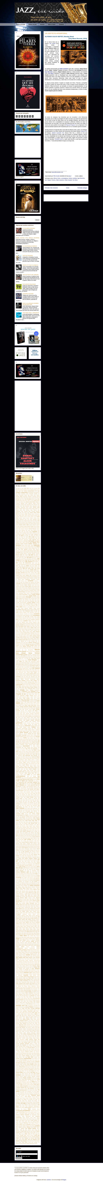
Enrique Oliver (33, 673)
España (38, 679)
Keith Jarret (30, 844)
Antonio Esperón (32, 524)
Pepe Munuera (24, 998)
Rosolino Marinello (24, 1043)
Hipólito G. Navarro (23, 733)
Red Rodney (28, 1027)
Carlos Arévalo (27, 585)
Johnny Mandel (19, 815)
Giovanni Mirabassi (36, 712)
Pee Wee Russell (21, 995)
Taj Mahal (25, 1083)
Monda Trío (18, 941)
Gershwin (18, 710)
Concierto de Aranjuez (28, 613)
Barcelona (18, 545)
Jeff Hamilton (30, 789)
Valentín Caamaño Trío (58, 133)
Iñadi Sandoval (34, 747)
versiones (37, 1116)
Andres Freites (27, 516)
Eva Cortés (21, 683)
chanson (29, 594)
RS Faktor (29, 1044)
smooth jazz (35, 1069)
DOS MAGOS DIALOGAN (29, 284)
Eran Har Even (24, 676)
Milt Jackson (24, 937)
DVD (26, 661)
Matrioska (38, 915)
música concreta (30, 946)
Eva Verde (37, 683)
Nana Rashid (18, 952)
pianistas (18, 1005)
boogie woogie (19, 568)
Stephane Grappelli (36, 1076)
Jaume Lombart (23, 766)
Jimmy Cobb (21, 795)
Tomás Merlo (23, 1102)
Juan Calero (35, 828)
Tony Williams (25, 1104)
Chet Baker (28, 597)
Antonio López (30, 526)
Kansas (31, 842)
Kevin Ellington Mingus (28, 850)
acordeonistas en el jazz (34, 491)
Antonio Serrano (32, 528)
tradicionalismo (37, 1106)
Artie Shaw (37, 536)
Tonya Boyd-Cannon (32, 1104)
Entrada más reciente (51, 188)
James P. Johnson (35, 759)
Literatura (18, 872)
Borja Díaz (27, 569)
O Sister (32, 968)
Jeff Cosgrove (24, 789)
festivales (22, 690)
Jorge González (33, 819)
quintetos (25, 1011)
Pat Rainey (24, 986)
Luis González (19, 881)
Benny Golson (33, 550)
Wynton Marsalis (23, 1136)
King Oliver (33, 852)
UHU (29, 1112)
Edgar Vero (29, 662)
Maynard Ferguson (71, 125)
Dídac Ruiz (21, 647)
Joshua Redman (29, 828)
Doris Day (35, 657)
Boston (38, 569)
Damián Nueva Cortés (35, 623)
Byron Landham (30, 578)
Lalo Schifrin (25, 858)
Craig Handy (27, 619)
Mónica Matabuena (26, 941)
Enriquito (38, 675)
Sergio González (23, 1064)
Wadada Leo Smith (31, 1127)
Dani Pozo (37, 626)
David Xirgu (25, 639)
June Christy (23, 840)
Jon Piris (17, 816)
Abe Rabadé (24, 491)
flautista (29, 691)
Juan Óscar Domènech (28, 834)
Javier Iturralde (30, 770)
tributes (23, 1107)
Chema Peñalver (21, 597)
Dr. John (31, 658)
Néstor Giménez (23, 956)
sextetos (35, 1064)
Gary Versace (19, 705)
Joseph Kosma (19, 827)
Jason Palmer (25, 765)
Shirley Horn (34, 1066)
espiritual (28, 680)
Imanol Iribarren (36, 744)
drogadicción (18, 660)
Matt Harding (18, 916)
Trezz (20, 1107)
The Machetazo (36, 1092)
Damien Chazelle (20, 624)
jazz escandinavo (33, 777)
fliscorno (28, 692)
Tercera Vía (23, 1087)
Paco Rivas (32, 983)
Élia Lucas (24, 666)
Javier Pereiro (23, 774)
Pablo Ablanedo (19, 977)
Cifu (36, 605)
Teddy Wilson (37, 1084)
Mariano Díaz (19, 904)
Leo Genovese (29, 863)
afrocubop (25, 496)
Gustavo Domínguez (35, 723)
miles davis (23, 935)
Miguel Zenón (30, 931)
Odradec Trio (22, 969)
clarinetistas (18, 609)
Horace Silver (30, 735)
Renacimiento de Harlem (32, 1028)
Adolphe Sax (37, 493)
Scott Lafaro (34, 1060)
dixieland (38, 651)
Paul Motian (21, 990)
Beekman (18, 548)
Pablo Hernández (24, 980)
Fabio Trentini (25, 684)
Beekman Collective (24, 548)
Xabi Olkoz (29, 1136)
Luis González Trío (27, 881)
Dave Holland (24, 633)
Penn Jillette (37, 995)
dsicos (26, 660)
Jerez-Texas (37, 790)
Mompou (38, 940)
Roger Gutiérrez (29, 1039)
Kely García (27, 846)
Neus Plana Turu (31, 956)
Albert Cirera (37, 500)
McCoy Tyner (33, 921)
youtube (35, 1142)
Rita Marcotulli (31, 1035)
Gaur (23, 705)
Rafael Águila (24, 1013)
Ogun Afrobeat (32, 969)
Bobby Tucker (34, 567)
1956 (22, 488)
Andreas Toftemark (20, 516)
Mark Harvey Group (35, 907)
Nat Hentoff (30, 952)
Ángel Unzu (21, 520)
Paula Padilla (28, 991)
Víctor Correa (34, 1120)
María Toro (37, 903)
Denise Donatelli (23, 643)
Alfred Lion (37, 508)
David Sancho (37, 638)
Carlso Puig (34, 587)
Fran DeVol (29, 694)
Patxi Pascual (23, 987)
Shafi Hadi (18, 1065)
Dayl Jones (37, 639)
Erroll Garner (33, 677)
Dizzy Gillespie (21, 653)
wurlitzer (17, 1136)
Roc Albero (37, 1036)
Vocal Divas (32, 1125)
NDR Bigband (33, 954)
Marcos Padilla (36, 900)
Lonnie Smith (21, 874)
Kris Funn (28, 854)
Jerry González (27, 791)
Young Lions (30, 1142)
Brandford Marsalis (20, 572)
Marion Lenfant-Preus (25, 907)
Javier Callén (28, 767)
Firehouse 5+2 (19, 691)
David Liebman (33, 635)
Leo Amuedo (23, 863)
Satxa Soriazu (19, 1057)
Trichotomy (34, 1107)
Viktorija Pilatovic (36, 1121)
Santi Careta (18, 1054)
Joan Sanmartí (19, 801)
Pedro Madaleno (19, 994)
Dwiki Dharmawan (32, 661)
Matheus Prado (25, 915)
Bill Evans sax (35, 557)
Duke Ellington (32, 660)
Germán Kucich (28, 709)
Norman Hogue (36, 965)
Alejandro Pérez (24, 503)
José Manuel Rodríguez (28, 824)
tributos (29, 1107)
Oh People (37, 969)
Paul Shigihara (34, 990)
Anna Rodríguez (28, 522)
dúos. (23, 661)
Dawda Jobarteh (31, 639)
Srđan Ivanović (25, 1073)
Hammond (27, 725)
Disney (34, 651)
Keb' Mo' (21, 844)
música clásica (20, 946)
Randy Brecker (26, 1019)
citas (31, 606)
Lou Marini (28, 876)
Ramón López (22, 1017)
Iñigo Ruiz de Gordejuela (31, 748)
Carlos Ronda (22, 587)
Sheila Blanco (34, 1065)
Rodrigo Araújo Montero (34, 1038)
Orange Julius (37, 971)
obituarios (37, 968)
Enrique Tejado (26, 675)
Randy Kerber (33, 1019)
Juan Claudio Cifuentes (25, 831)
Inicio (67, 188)
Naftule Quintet (31, 950)
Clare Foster (20, 608)
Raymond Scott (22, 1024)
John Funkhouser (33, 808)
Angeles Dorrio (27, 520)
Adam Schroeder (29, 493)
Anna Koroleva (22, 522)
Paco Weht (37, 983)
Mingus (17, 938)
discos (37, 650)
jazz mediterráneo (20, 782)
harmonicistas (24, 728)
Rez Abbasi (37, 1030)
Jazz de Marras (31, 776)
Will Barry (29, 1131)
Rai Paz (21, 1015)
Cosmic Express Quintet (21, 618)
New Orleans (19, 957)
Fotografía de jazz (21, 694)
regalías (33, 1027)
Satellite (38, 1055)
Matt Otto (29, 916)
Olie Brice (26, 971)
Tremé (17, 1107)
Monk (32, 941)
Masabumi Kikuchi (27, 914)
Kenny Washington (26, 848)
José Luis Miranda (23, 823)
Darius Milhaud (22, 631)
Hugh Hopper (30, 737)
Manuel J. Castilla (24, 893)
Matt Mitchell (24, 916)
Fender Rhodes (33, 687)
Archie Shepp (29, 531)
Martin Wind (22, 912)
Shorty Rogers (21, 1068)
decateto (33, 641)
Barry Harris (30, 545)
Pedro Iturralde (36, 992)
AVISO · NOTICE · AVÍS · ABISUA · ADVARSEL (28, 237)
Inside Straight (27, 747)
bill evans (29, 557)
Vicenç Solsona (25, 1117)
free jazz (24, 701)
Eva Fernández (31, 683)
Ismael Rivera (32, 752)
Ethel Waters (35, 681)
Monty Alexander (28, 942)
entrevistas (18, 676)
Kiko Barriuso (33, 851)
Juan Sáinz (35, 834)
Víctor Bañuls (22, 1120)
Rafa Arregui (22, 1012)
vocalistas (37, 1125)
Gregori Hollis (22, 720)
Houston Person (19, 737)
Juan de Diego (34, 831)
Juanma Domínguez (22, 836)
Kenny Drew (18, 848)
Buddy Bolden (22, 575)
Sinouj (22, 1069)
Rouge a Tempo (33, 1043)
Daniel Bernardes (19, 627)
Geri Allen (22, 709)
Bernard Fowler (36, 552)
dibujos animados (27, 646)
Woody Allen (23, 1135)
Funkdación (31, 700)
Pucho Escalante (29, 1009)
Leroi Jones (34, 865)
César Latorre (27, 593)
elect (20, 666)
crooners (33, 619)
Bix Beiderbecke (27, 563)
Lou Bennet (23, 876)
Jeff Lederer (37, 789)
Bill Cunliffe (24, 557)
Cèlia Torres (37, 591)
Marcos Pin (84, 131)
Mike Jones (21, 933)
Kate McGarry (34, 843)
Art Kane (36, 535)
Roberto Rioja (32, 1036)
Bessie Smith (19, 554)
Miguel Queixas (30, 930)
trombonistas (19, 1110)
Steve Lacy (34, 1077)
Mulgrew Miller (27, 945)
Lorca (26, 874)
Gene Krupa (27, 705)
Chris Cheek (37, 599)
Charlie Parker (32, 595)
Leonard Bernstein (20, 865)
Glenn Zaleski (28, 716)
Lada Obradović (28, 857)
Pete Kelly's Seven (27, 999)
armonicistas (18, 534)
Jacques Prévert (19, 758)
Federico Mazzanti (33, 685)
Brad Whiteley (37, 571)
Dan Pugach (37, 624)
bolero (38, 567)
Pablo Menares (36, 980)
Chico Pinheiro (19, 599)
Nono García (22, 965)
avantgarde (37, 541)
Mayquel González (19, 920)
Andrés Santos (22, 518)
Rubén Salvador (26, 1046)
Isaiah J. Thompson (20, 752)
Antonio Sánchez (24, 528)
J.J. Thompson (19, 755)
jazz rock (22, 783)
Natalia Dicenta (19, 953)
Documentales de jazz (21, 654)
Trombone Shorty (36, 1109)
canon (26, 580)
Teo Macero (33, 1085)
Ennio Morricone (19, 672)
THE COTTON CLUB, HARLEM (30, 274)
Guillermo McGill (36, 721)
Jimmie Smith (33, 794)
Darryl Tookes (29, 631)
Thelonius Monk (35, 1095)
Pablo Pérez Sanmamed (21, 982)
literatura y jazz (25, 872)
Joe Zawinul (27, 805)
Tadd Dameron (19, 1083)
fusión (38, 701)
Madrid (31, 885)
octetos (17, 969)
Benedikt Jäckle (31, 549)
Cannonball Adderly (20, 580)
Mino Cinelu (22, 938)
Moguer (24, 940)
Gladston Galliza (19, 714)
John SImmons (36, 812)
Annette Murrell (19, 523)
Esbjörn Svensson (25, 679)
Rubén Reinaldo (19, 1046)
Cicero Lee (25, 605)
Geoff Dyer (33, 705)
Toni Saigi (23, 1103)
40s (16, 489)
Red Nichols (22, 1027)
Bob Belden (34, 565)
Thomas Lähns (25, 1098)
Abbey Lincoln (37, 489)
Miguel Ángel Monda (20, 927)
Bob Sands (22, 567)
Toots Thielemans (29, 1106)
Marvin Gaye (34, 912)
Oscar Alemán (33, 975)
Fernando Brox (31, 688)
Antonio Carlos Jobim (24, 524)
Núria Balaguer (19, 968)
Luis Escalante (36, 880)
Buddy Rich (29, 575)
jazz (28, 774)
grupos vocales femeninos (33, 720)
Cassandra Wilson (33, 590)
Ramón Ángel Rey (26, 1016)
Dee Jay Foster (24, 642)
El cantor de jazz (32, 664)
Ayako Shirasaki (25, 542)
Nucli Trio (31, 967)
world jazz (37, 1135)
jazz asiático (33, 774)
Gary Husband (37, 703)
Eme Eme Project (25, 671)
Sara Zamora (18, 1055)
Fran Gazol (34, 694)
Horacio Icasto (33, 736)
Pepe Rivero (30, 998)
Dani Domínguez (20, 626)
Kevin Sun (36, 850)
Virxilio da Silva (19, 1125)
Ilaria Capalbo (37, 743)
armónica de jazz (36, 532)
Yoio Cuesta (18, 1142)
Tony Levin (37, 1103)
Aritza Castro (29, 532)
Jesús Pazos (27, 793)
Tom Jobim (22, 1100)
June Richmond (30, 840)
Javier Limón (37, 770)
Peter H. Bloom (19, 1002)
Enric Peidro (34, 672)
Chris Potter (37, 601)
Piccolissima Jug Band (33, 1005)
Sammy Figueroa (21, 1051)
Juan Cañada (23, 830)
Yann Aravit (29, 1140)
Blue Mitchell (34, 564)
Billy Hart (27, 560)
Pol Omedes (35, 1007)
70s (20, 489)
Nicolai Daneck (33, 958)
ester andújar (33, 680)
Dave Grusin (18, 633)
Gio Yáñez (29, 712)
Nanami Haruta (25, 952)
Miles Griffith (30, 935)
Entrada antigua (82, 188)
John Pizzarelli (23, 812)
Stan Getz (31, 1073)
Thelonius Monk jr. (20, 1096)
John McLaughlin (26, 811)
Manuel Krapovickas (32, 893)
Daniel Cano (34, 627)
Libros (38, 866)
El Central (38, 664)
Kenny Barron (25, 847)
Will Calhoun (33, 1131)
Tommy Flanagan (36, 1102)
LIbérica (34, 866)
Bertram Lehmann (27, 553)
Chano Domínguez (23, 594)
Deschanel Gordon (31, 643)
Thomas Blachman (36, 1096)
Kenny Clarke (37, 847)
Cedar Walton (27, 591)
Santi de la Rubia (25, 1054)
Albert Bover (24, 500)
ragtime (36, 1013)
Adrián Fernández (19, 495)
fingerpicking (37, 690)
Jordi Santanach (29, 817)
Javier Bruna (21, 767)
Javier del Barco (24, 769)
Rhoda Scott (18, 1031)
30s (39, 488)
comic (35, 612)
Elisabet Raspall (22, 668)
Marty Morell (28, 912)
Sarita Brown (33, 1055)
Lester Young (22, 866)
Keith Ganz (25, 844)
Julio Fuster (34, 839)
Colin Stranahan (30, 612)
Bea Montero (18, 546)
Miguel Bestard (26, 929)
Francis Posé (37, 695)
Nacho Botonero (33, 949)
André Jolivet (24, 515)
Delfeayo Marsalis (32, 642)
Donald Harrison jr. (29, 657)
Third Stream (28, 1096)
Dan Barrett (26, 624)
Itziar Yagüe (32, 754)
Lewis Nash (28, 866)
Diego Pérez (26, 647)
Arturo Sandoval (28, 538)
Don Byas (23, 655)
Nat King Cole (36, 952)
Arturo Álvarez (22, 538)
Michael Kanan (30, 923)
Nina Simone (34, 961)
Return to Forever (22, 1030)
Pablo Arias (25, 977)
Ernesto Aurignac (27, 677)
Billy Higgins (32, 560)
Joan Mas (32, 799)
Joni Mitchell (34, 816)
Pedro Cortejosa (29, 993)
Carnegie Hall (34, 589)
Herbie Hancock (24, 732)
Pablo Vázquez (19, 983)
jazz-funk (33, 785)
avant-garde (31, 541)
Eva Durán (26, 683)
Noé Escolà (30, 964)
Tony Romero (18, 1104)
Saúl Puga (25, 1057)
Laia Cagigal (18, 858)
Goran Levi (20, 717)
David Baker (18, 634)
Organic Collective (19, 972)
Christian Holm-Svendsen (21, 602)
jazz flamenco (23, 779)
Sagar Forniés (26, 1049)
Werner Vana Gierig (32, 1129)
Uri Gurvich (37, 1113)
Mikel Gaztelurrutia (19, 934)
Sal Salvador (31, 1049)
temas (29, 1085)
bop (24, 568)
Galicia (70, 178)
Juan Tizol (26, 835)
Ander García (28, 514)
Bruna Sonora (23, 573)
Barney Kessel (25, 545)
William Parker (30, 1132)
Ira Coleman (22, 750)
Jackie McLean (28, 756)
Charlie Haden (25, 595)
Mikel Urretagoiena (27, 934)
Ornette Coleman (28, 973)
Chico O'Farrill (31, 598)
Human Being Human (27, 739)
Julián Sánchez (34, 838)
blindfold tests (58, 139)
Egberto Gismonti (24, 664)
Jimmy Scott (37, 797)
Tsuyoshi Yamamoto (34, 1110)
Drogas (22, 660)
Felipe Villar (21, 687)
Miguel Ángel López (35, 926)
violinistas (28, 1124)
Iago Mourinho (49, 72)
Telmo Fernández (24, 1085)
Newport (30, 957)
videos (26, 1121)
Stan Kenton (37, 1073)
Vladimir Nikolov (26, 1125)
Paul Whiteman (22, 991)
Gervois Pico (24, 710)
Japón (24, 762)
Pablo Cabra (37, 977)
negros (38, 954)
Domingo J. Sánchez (32, 654)
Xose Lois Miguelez (32, 1139)
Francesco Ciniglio (24, 695)
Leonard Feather (28, 865)
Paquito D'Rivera (26, 984)
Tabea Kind (37, 1081)
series (28, 1064)
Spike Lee (37, 1072)
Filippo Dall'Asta (29, 690)
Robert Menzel (19, 1036)
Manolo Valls (18, 891)
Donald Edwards (21, 657)
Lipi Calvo (27, 870)
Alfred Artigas (32, 508)
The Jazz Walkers (36, 1091)
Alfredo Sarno (19, 510)
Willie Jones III (28, 1134)
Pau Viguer (37, 987)
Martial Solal (18, 911)
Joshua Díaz (22, 828)
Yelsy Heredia (37, 1140)
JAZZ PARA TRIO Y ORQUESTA (31, 312)
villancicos (25, 1123)
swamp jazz (28, 1081)
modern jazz (19, 940)
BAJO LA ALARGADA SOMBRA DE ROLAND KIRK (31, 304)
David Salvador (24, 638)
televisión (18, 1085)
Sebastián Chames (22, 1061)
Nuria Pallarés (26, 968)
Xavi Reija (37, 1138)
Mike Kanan (26, 933)
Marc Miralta (28, 896)
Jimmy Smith (19, 798)
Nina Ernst (29, 961)
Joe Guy (36, 802)
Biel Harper (25, 554)
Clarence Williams (28, 608)
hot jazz (38, 736)
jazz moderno (33, 782)
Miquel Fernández (29, 938)
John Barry (30, 806)
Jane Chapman (19, 762)
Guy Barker (34, 724)
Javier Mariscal (34, 771)
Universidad (21, 1113)
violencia (24, 1124)
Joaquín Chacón (36, 801)
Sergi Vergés (34, 1062)
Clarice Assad (36, 608)
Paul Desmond (27, 988)
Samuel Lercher (29, 1051)
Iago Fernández (22, 740)
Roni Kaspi (21, 1042)
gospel (38, 717)
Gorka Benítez (27, 717)
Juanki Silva (34, 835)
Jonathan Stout (29, 816)
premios (21, 1009)
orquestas (25, 975)
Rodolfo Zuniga (25, 1038)
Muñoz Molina (33, 945)
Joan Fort (28, 799)
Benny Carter (27, 550)
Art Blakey (21, 535)
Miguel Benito (19, 929)
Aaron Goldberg (30, 489)
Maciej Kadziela (36, 884)
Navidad (28, 955)
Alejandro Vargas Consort (34, 503)
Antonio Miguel (37, 526)
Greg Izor (30, 718)
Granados (25, 718)
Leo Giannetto (36, 863)
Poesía (31, 1007)
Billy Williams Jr (36, 561)
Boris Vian (34, 568)
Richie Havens (19, 1035)
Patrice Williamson (32, 986)
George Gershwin (24, 706)
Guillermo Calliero (20, 721)
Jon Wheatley (22, 816)
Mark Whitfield (30, 908)
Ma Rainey (24, 884)
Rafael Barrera (30, 1013)
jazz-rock (38, 785)
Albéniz (20, 500)
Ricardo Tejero (22, 1032)
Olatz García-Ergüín (20, 971)
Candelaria (33, 579)
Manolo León (23, 889)
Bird (17, 563)
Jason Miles (37, 763)
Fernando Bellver (24, 688)
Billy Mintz (37, 560)
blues (27, 565)
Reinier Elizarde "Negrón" (21, 1028)
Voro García (19, 1127)
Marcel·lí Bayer (24, 897)
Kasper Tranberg (26, 843)
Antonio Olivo (27, 527)
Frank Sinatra (26, 698)
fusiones (18, 702)
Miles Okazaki (37, 935)
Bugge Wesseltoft (21, 576)
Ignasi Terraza (25, 743)
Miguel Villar (23, 931)
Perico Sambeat (19, 999)
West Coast (23, 1131)
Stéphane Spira (19, 1077)
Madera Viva (26, 885)
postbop (17, 1009)
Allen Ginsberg (24, 511)
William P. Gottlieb (23, 1132)
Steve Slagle (21, 1079)
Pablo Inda (30, 980)
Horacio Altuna (36, 735)
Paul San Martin (27, 990)
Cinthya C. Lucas (26, 606)
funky (35, 700)
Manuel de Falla (32, 892)
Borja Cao (22, 569)
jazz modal (27, 782)
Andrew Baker (37, 518)
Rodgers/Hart (18, 1038)
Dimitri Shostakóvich (33, 647)
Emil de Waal (32, 671)
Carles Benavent (24, 583)
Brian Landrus (31, 572)
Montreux (22, 942)
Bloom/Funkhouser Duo (27, 564)
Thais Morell (37, 1088)
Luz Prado (38, 882)
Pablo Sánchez (36, 982)
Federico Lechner (25, 685)
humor (33, 739)
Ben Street (18, 549)
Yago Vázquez (23, 1140)
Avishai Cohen (19, 542)
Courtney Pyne (22, 619)
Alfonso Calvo (56, 178)
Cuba (29, 620)
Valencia (18, 1114)
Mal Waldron (18, 886)
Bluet (31, 565)
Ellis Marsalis (19, 669)
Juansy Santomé (36, 836)
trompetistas (26, 1110)
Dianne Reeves (19, 646)
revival (27, 1030)
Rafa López (34, 1012)
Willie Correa (21, 1133)
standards (18, 1075)
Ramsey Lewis (19, 1019)
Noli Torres (37, 964)
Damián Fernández (26, 623)
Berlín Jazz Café (29, 552)
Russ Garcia (24, 1047)
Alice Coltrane (26, 510)
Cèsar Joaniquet (19, 593)
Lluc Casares (21, 873)
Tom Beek (35, 1099)
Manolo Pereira (29, 889)
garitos (21, 703)
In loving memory (35, 746)
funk (28, 701)
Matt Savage (34, 916)
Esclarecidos (32, 679)
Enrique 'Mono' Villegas (24, 673)
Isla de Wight (26, 752)
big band (30, 554)
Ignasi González (36, 742)
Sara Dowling (37, 1054)
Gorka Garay (33, 717)
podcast (27, 1007)
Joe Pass (22, 805)
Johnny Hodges (36, 813)
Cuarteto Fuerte (19, 620)
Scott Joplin (29, 1060)
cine (39, 605)
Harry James (37, 728)
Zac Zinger (27, 1143)
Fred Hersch (27, 699)
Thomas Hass (19, 1098)
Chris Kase (24, 601)
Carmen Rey (28, 589)
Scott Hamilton (23, 1060)
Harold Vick (30, 728)
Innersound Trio (19, 747)
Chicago (38, 597)
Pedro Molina (26, 994)
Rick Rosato (25, 1035)
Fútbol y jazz (23, 702)
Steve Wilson (34, 1079)
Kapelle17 (35, 842)
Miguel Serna (18, 931)
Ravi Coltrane (23, 1023)
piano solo (24, 1005)
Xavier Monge (19, 1139)
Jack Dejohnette (26, 755)
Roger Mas (37, 1039)
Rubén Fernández (36, 1044)
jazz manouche (29, 780)
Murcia (38, 945)
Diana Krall (37, 645)
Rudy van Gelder (33, 1046)
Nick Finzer (21, 958)
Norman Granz (29, 965)
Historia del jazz (32, 733)
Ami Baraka (21, 514)
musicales (24, 949)
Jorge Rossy (28, 820)
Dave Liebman (31, 633)
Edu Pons (38, 662)
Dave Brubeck (36, 631)
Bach (31, 542)
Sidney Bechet (31, 1068)
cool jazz (27, 616)
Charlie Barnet (19, 595)
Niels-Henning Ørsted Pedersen (26, 960)
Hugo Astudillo (37, 737)
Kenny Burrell (31, 847)
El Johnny (28, 665)
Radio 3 (17, 1012)
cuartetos (25, 620)
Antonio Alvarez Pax (26, 523)
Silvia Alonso (37, 1068)
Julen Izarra (27, 838)
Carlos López (28, 586)
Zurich (36, 1143)
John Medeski (34, 811)
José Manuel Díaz (32, 823)
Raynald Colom (30, 1024)
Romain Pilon (23, 1040)
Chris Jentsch (19, 601)
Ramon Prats (29, 1018)
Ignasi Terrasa (19, 743)
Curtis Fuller (34, 620)
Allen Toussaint (31, 511)
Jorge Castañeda (19, 819)
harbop (29, 727)
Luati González (37, 877)
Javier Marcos (27, 771)
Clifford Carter (37, 609)
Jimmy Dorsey (27, 795)
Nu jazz (27, 967)
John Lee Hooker (36, 809)
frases (22, 699)
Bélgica (33, 548)
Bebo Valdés (33, 546)
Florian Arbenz (34, 692)
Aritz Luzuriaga (23, 532)
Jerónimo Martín (19, 791)
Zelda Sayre (32, 1143)
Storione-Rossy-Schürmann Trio (22, 1080)
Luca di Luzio (18, 878)
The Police (27, 1095)
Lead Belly (33, 861)
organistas (26, 972)
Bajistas (35, 542)
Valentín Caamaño (24, 1114)
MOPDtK (34, 942)
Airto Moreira (21, 497)
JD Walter (24, 786)
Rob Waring (37, 1035)
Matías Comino (32, 915)
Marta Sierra (37, 910)
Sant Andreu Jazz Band (31, 1053)
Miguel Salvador (36, 930)
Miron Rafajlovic (36, 938)
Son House (37, 1070)
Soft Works (22, 1070)
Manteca (23, 891)
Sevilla (31, 1064)
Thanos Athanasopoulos (21, 1090)
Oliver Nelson (31, 971)
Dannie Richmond (26, 630)
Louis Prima (29, 877)
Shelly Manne (22, 1066)
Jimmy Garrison (33, 795)
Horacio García (26, 736)
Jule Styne (22, 838)
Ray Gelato (35, 1023)
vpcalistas (24, 1127)
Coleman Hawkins (23, 612)
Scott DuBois (34, 1058)
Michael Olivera (36, 923)
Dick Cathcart (34, 646)
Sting (38, 1079)
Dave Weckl (37, 633)
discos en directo (21, 651)
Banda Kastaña (24, 543)
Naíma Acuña (37, 950)
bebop (38, 546)
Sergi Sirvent (28, 1062)
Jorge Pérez (22, 820)
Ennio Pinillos (27, 672)
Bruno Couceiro (29, 573)
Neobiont (17, 956)
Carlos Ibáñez (22, 586)
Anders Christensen (36, 514)
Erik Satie (37, 676)
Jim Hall (38, 793)
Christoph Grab (36, 603)
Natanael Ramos (33, 953)
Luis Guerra (34, 881)
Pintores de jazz (22, 1007)
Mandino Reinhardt (36, 886)
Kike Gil (20, 851)
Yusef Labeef (22, 1143)
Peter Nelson (30, 1002)
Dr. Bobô (27, 658)
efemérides (18, 664)
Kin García (21, 853)
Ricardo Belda (33, 1031)
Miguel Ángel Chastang (25, 926)
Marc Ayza (27, 895)
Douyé (20, 658)
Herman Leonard (32, 732)
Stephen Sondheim (27, 1077)
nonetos (17, 965)
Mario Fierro (34, 904)
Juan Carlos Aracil (30, 829)
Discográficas (30, 649)
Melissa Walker (22, 922)
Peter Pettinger (36, 1002)
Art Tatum (21, 536)
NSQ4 (24, 967)
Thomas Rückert (32, 1098)
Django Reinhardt (34, 653)
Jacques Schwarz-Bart (27, 758)
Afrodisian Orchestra (32, 496)
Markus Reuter (19, 910)
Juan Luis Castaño (24, 832)
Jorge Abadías (36, 817)
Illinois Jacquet (28, 744)
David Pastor (29, 637)
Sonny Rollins (19, 1072)
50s (18, 489)
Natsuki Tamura (22, 954)
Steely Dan (30, 1075)
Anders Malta (18, 515)
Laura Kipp (21, 861)
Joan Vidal (30, 801)
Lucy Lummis (24, 880)
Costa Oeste (28, 618)
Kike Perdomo (25, 851)
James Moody (28, 759)
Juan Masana (31, 832)
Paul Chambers (19, 988)
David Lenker (26, 635)
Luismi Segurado (32, 882)
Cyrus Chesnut (29, 622)
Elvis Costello (18, 671)
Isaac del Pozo (22, 751)
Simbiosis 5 (18, 1069)
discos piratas (29, 651)
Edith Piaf (33, 662)
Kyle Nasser (34, 855)
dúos (20, 661)
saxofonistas (27, 1058)
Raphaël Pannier (24, 1020)
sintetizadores (26, 1069)
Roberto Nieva (25, 1036)
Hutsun (36, 739)
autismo (21, 541)
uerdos (26, 1112)
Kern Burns (21, 850)
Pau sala (33, 987)
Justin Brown (37, 840)
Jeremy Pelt (32, 790)
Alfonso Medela (19, 508)
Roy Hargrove (23, 1045)
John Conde (27, 808)
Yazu (33, 1140)
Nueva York (37, 967)
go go (33, 716)
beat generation (24, 546)
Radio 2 (38, 1011)
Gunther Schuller (26, 723)
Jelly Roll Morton (20, 790)
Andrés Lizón (33, 516)
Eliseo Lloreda (29, 668)
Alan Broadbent (28, 499)
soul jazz (32, 1072)
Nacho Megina (24, 950)
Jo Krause (25, 798)
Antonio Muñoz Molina (20, 527)
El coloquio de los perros (21, 665)
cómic (38, 612)
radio (34, 1011)
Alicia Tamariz (33, 510)
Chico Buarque (25, 598)
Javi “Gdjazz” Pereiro (50, 180)
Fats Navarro (37, 684)
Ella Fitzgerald (36, 668)
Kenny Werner (33, 848)
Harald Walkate (22, 727)
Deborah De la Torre (25, 641)
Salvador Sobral (19, 1050)
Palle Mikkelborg (19, 984)
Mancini (29, 886)
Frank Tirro (33, 698)
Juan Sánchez (21, 835)
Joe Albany (24, 802)
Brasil (26, 572)
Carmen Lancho (22, 589)
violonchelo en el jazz (35, 1124)
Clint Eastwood (26, 611)
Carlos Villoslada (28, 587)
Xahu (20, 1138)
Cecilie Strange (21, 591)
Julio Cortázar (27, 839)
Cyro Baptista (22, 622)
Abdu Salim (18, 491)
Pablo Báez (31, 978)
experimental (19, 684)
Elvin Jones (37, 669)
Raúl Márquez (25, 1022)
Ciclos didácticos (31, 605)
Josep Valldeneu (36, 826)
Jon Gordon (30, 815)
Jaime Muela (34, 758)
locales (36, 873)
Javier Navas (27, 773)
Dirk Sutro (24, 649)
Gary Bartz (26, 703)
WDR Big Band (23, 1129)
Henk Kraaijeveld (33, 731)
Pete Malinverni (34, 999)
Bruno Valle (35, 573)
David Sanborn (30, 638)
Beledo (30, 548)
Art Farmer (31, 535)
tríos (29, 1109)
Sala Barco (37, 1049)
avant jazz (25, 541)
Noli (34, 964)
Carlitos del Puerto (31, 583)
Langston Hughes (33, 858)
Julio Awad (21, 839)
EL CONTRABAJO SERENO (30, 246)
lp (32, 877)
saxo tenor (30, 1057)
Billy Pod (17, 561)
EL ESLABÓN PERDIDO (29, 228)
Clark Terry (23, 609)
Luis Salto (22, 882)
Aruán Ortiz (35, 538)
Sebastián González (31, 1061)
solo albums (32, 1071)
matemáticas (18, 915)
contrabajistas (64, 178)
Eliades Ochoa (29, 666)
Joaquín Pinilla (19, 802)
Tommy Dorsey (29, 1102)
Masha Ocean (36, 914)
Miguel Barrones (36, 927)
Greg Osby (34, 718)
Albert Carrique (31, 500)
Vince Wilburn (31, 1123)
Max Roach (28, 919)
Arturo (17, 538)
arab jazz (23, 531)
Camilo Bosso (21, 579)
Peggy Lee (27, 995)
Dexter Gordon (30, 645)
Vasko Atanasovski (26, 1116)
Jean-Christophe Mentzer (31, 786)
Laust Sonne (27, 861)
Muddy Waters (21, 945)
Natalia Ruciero (26, 953)
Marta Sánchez (31, 910)
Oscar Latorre (23, 976)
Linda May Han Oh (24, 869)
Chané (17, 594)
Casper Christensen (25, 590)
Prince (24, 1009)
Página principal (20, 24)
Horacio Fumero (19, 736)
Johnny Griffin (28, 813)
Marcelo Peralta (23, 899)
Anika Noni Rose (33, 520)
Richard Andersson (31, 1032)
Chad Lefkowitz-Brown (35, 593)
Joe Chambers (30, 802)
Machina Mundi (30, 884)
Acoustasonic (31, 492)
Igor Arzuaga (30, 743)
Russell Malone (31, 1047)
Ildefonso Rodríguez (20, 744)
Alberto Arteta (29, 502)
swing (33, 1081)
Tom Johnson (28, 1100)
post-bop (37, 1008)
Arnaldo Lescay (24, 534)
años (32, 530)
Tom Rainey (34, 1100)
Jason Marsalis (32, 763)
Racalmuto (30, 1011)
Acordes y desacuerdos (22, 492)
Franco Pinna (37, 696)
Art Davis (26, 535)
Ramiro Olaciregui (36, 1015)
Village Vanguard (19, 1123)
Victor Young (21, 1121)
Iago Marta (28, 740)
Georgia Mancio (32, 706)
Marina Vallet (24, 904)
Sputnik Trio (18, 1073)
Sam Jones (31, 1050)
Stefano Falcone (19, 1076)
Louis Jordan (24, 877)
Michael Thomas (19, 925)
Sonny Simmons (26, 1072)
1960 (28, 488)
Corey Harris (37, 616)
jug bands (18, 838)
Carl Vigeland (31, 582)
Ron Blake (29, 1040)
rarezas (29, 1020)
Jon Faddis (25, 815)
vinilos (20, 1124)
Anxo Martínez (22, 530)
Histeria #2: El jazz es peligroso (30, 265)
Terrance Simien (23, 1088)
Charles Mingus (36, 594)
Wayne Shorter (32, 1128)
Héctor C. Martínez (35, 729)
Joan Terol (25, 801)
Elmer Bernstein (26, 669)
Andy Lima (27, 519)
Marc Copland (34, 895)
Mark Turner (24, 908)
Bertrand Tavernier (36, 553)
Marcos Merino (30, 900)
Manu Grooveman (29, 891)
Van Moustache (33, 1114)
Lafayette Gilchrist (36, 857)
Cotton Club (34, 618)
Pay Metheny (34, 991)
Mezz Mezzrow (33, 922)
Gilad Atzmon (23, 712)
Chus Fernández (19, 605)
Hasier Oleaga (28, 729)
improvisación (26, 746)
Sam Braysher (26, 1050)
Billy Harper (22, 560)
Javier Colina (34, 767)
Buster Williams (23, 578)
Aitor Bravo (26, 497)
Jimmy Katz (23, 797)
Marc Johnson (22, 896)
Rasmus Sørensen (36, 1020)
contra (31, 615)
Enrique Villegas (32, 675)
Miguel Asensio (29, 927)
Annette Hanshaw (36, 522)
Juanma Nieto (29, 836)
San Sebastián (23, 1053)
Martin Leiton (25, 911)
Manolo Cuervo (32, 888)
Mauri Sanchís (34, 918)
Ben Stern (37, 548)
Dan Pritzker (31, 624)
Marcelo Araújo (31, 897)
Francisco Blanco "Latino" (27, 696)
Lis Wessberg (33, 870)
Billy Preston (22, 561)
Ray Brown (29, 1023)
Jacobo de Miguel (36, 757)
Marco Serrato (23, 900)
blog (21, 564)
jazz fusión (30, 779)
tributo (26, 1107)
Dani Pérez (32, 626)
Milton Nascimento (31, 937)
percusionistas (36, 998)
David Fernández (36, 634)
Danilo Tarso (18, 630)
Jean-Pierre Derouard (33, 787)
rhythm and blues (25, 1031)
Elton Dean (32, 669)
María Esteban (22, 903)
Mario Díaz (30, 904)
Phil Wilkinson (30, 1004)
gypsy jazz (22, 725)
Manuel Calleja (25, 892)
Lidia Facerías (26, 867)
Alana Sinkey (34, 499)
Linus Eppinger (36, 869)
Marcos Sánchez (32, 901)
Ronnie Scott (27, 1042)
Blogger (64, 1179)
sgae (39, 1064)
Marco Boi (34, 899)
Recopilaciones (22, 1026)
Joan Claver (22, 799)
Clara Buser (34, 606)
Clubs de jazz (33, 611)
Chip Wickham (26, 599)
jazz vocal (37, 783)
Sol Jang (26, 1070)
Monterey (18, 942)
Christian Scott (29, 603)
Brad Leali (25, 571)
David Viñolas (19, 639)
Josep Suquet (29, 826)
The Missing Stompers (20, 1094)
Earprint (38, 661)
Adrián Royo (33, 495)
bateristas (37, 545)
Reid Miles (37, 1027)
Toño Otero (22, 1106)
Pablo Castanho (64, 68)
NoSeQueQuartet (19, 967)
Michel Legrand (26, 925)
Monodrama (37, 941)
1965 (30, 488)
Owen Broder (37, 976)
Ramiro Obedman (28, 1015)
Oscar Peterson (30, 976)
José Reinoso (22, 826)
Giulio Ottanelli (26, 713)
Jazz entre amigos (25, 777)
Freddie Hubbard (33, 699)
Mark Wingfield (37, 908)
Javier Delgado (32, 769)
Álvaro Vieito (33, 512)
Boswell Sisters (19, 571)
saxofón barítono (19, 1058)
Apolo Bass (18, 531)
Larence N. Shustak (23, 859)
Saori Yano (31, 1054)
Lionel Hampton (20, 870)
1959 (25, 488)
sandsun (49, 1179)
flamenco (24, 691)
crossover (37, 619)
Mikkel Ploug (34, 934)
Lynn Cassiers (19, 884)
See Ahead (52, 43)
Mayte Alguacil (27, 920)
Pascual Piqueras (36, 984)
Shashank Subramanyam (26, 1065)
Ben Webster (24, 549)
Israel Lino (37, 752)
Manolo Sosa (36, 889)
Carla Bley (18, 583)
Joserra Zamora (33, 827)
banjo (38, 543)
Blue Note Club (22, 565)
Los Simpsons (37, 874)
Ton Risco (51, 73)
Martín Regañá (33, 911)
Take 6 (28, 1083)
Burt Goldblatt (28, 576)
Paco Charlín (26, 983)
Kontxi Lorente (19, 854)
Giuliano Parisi (19, 713)
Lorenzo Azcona (30, 874)
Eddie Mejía (24, 662)
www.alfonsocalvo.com (57, 172)
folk (39, 692)
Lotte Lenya (18, 876)
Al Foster (36, 497)
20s (32, 488)
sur (35, 1080)
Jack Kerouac (34, 755)
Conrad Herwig (19, 615)
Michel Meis (31, 925)
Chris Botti (31, 599)
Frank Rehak (19, 698)
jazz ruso (26, 783)
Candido (38, 579)
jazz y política (27, 785)
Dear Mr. (18, 641)
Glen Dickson (25, 714)
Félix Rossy (27, 687)
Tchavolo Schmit (26, 1084)
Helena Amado (19, 731)
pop (20, 1008)
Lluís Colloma (27, 873)
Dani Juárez (27, 626)
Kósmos (24, 854)
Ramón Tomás (36, 1017)
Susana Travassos (22, 1081)
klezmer (38, 852)
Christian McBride (31, 602)
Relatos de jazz (32, 24)
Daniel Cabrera (27, 627)
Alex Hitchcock (34, 504)
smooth (31, 1069)
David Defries (24, 634)
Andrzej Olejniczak (20, 519)
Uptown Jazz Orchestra (29, 1113)
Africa (21, 496)
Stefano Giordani (27, 1076)
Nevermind (37, 956)
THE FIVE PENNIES (28, 255)
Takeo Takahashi (33, 1083)
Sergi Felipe (23, 1062)
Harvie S (22, 729)
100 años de (18, 488)
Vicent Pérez (33, 1117)
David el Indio (29, 634)
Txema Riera (22, 1112)
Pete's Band (23, 1001)
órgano (30, 972)
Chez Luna (34, 597)
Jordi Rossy (22, 817)
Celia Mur (33, 591)
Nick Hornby (27, 958)
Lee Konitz (22, 862)
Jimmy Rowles (29, 797)
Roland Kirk (18, 1040)
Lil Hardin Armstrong (33, 867)
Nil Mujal (25, 961)
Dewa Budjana (22, 645)
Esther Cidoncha (28, 681)
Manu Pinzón (18, 892)
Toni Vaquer (28, 1103)
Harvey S (18, 729)
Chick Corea (19, 598)
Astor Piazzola (32, 539)
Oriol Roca (23, 973)
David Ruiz (18, 638)
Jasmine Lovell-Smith (31, 762)
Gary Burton (31, 703)
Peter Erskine (36, 1001)
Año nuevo (28, 530)
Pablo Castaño (68, 180)
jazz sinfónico (31, 783)
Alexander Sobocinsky (20, 507)
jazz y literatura (20, 785)
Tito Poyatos (30, 1099)
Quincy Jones (37, 1009)
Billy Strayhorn (29, 561)
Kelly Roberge (22, 846)
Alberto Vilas (35, 502)
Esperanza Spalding (20, 680)
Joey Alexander (33, 805)
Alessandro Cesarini (20, 504)
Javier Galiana (23, 770)
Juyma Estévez (25, 842)
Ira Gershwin (28, 750)
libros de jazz (19, 868)
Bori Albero (28, 568)
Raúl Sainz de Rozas (32, 1022)
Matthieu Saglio (22, 918)
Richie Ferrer (37, 1034)
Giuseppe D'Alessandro (35, 713)
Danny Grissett (33, 630)
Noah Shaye (18, 964)
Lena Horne (33, 862)
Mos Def (26, 944)
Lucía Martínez (36, 878)
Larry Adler (29, 859)
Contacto (61, 24)
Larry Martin (34, 859)
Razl (34, 1024)
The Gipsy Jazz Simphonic (26, 1091)
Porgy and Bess (26, 1008)
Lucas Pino (24, 878)
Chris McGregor (30, 601)
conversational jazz (20, 616)
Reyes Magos (32, 1030)
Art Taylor (26, 536)
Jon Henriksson (36, 815)
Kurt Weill (22, 855)
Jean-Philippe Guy (24, 787)
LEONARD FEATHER (28, 293)
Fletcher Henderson (22, 692)
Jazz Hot (35, 779)
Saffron (20, 1049)
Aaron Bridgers (24, 489)
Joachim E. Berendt (32, 798)
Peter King (25, 1002)
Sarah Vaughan (26, 1055)
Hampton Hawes (34, 725)
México (27, 922)
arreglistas (36, 534)
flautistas (33, 691)
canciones (27, 579)
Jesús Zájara (33, 793)
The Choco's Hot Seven (32, 1090)
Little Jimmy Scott (33, 872)
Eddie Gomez (18, 662)
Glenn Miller (22, 716)
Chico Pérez (37, 598)
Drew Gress (37, 658)
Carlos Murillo (34, 586)
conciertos (37, 614)
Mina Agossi (37, 937)
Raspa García (19, 1022)
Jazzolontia (18, 786)
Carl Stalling (25, 582)
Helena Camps (26, 731)
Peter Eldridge (29, 1001)
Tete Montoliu (31, 1088)
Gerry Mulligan (36, 709)
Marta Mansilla (25, 910)
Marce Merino (34, 896)
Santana (38, 1053)
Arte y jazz (31, 537)
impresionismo (19, 746)
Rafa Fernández (28, 1012)
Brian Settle (37, 572)
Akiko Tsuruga (32, 497)
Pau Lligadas (28, 987)
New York (25, 957)
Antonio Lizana (23, 526)
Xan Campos (25, 1138)
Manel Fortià (26, 888)
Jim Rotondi (22, 794)
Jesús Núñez (21, 793)
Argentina (34, 531)
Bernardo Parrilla (19, 553)
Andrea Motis (37, 515)
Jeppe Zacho (26, 790)
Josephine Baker (25, 827)
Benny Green (23, 552)
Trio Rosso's (24, 1109)
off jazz (26, 969)
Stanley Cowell (24, 1075)
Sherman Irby (28, 1066)
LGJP (32, 866)
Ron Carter (33, 1040)
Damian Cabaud (19, 623)
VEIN (33, 1116)
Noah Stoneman (24, 964)
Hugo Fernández (19, 739)
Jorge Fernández (26, 819)
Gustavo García (19, 724)
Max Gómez (22, 919)
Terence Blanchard (30, 1087)
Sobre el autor (51, 24)
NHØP (34, 957)
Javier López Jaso (20, 771)
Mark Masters (19, 908)
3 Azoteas (36, 488)
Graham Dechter (19, 718)
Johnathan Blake (20, 813)
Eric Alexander (32, 676)
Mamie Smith (24, 886)
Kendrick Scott (33, 846)
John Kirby (30, 809)
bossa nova (33, 569)
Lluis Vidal (32, 873)
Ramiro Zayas (19, 1016)
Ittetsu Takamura (26, 754)
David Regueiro (36, 637)
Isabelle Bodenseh (36, 751)
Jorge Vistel (34, 820)
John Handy (25, 809)
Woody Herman (30, 1135)
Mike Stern (31, 933)
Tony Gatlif (33, 1103)
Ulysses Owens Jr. (34, 1112)
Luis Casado (30, 880)
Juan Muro (21, 834)
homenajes (24, 735)
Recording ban (29, 1026)
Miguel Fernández (22, 930)
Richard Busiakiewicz (28, 1034)
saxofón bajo (37, 1057)
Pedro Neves (31, 994)
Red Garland (35, 1026)
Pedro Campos (21, 992)
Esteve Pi (22, 681)
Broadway (18, 573)
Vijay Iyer (30, 1121)
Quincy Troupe (19, 1011)
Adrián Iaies (27, 495)
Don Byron (28, 655)
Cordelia (31, 616)
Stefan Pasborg (36, 1075)
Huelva (25, 737)
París (31, 984)
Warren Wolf (24, 1128)
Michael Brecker (23, 923)
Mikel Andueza (37, 933)
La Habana (22, 857)
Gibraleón (30, 710)
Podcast (42, 24)
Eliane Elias (35, 666)
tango (21, 1084)
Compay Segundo (19, 613)
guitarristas (19, 723)
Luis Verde (26, 882)
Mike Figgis (35, 931)
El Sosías (32, 665)
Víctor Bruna (27, 1120)
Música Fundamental (30, 948)
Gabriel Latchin (36, 702)
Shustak (26, 1068)
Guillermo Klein (28, 721)
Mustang (28, 949)
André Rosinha (31, 515)
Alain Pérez (22, 499)
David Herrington (19, 635)
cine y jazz (19, 606)
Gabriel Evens (30, 702)
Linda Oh (31, 869)
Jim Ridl (17, 794)
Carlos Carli (34, 585)
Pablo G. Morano (33, 979)
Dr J (23, 658)
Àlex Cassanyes (27, 504)
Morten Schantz (21, 944)
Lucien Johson (19, 880)
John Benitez (37, 806)
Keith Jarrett (35, 844)
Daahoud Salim (36, 622)
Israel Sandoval (19, 754)
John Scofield (29, 812)
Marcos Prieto (25, 901)
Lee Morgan (27, 862)
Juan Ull (30, 835)
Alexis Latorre (29, 507)
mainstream (37, 885)
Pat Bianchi (18, 986)
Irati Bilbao (34, 750)
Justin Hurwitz (19, 842)
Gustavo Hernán (27, 724)
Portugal (33, 1008)
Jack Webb (22, 756)
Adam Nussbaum (22, 493)
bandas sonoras (32, 543)
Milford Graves (19, 937)
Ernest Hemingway (19, 677)
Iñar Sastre (22, 748)
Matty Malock (28, 918)
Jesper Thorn (34, 791)
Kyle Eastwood (28, 855)
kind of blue (28, 853)
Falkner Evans (31, 684)
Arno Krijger (30, 534)
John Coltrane (20, 808)
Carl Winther (37, 582)
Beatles (29, 546)
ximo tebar (24, 1139)
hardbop (75, 178)
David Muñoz (23, 637)
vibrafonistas (19, 1117)
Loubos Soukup (33, 876)
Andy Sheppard (33, 519)
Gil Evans (35, 710)
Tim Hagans (24, 1099)
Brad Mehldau (30, 571)
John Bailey (25, 806)
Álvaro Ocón (27, 512)
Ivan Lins (37, 754)
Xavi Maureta (31, 1138)
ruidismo (20, 1047)
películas (32, 995)
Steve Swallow (27, 1079)
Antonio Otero (33, 527)
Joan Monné (37, 799)
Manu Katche (37, 891)
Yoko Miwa (24, 1142)
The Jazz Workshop (20, 1092)
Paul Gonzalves (34, 988)
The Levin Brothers (29, 1092)
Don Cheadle (33, 655)
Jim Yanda (28, 794)
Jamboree (22, 759)
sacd (36, 1047)
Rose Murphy (34, 1042)
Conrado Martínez (26, 615)
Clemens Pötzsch (30, 609)
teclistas (31, 1084)
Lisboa (38, 870)
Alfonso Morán (26, 508)
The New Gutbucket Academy (31, 1094)
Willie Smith (35, 1133)
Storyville (32, 1080)
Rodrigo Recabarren (20, 1039)
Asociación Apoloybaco (23, 539)
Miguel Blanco (33, 929)
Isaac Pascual (29, 751)
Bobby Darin (28, 567)
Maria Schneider (30, 903)
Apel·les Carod (36, 530)
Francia (31, 695)
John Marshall (19, 811)
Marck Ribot (29, 899)
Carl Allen (20, 582)
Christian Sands (22, 603)
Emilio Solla (37, 671)
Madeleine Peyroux (20, 885)
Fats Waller (18, 685)
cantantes (30, 581)
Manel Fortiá (19, 888)
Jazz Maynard (37, 780)
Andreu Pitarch (29, 518)
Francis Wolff (18, 696)
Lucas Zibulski (30, 878)
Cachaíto (35, 578)
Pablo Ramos (30, 982)
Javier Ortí (34, 773)
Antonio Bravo (33, 523)
